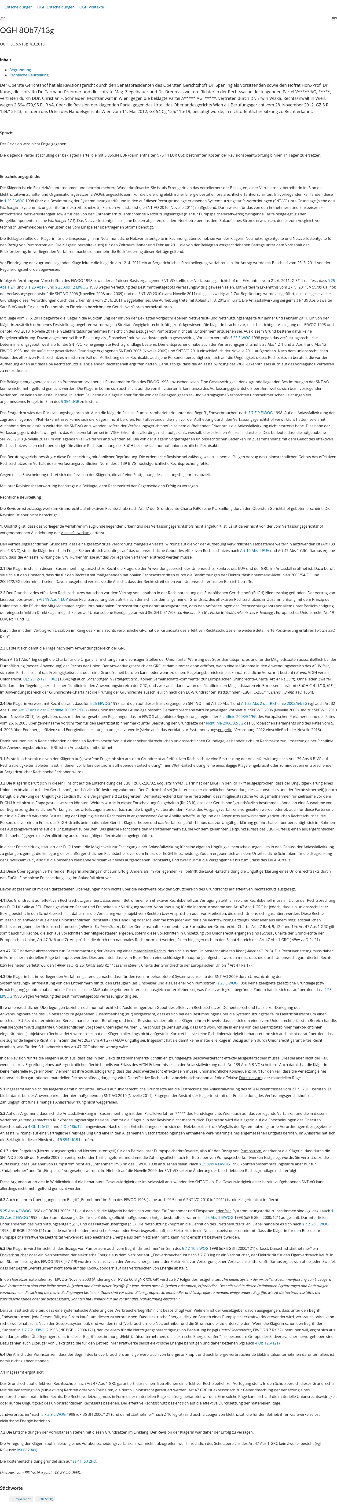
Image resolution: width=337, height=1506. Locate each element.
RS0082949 (26, 1450)
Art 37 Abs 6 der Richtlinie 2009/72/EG (52, 710)
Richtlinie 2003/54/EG (238, 716)
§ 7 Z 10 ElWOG (195, 1248)
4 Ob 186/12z (72, 1126)
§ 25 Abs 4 (38, 287)
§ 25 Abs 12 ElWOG (71, 287)
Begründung (20, 69)
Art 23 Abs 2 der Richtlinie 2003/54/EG (274, 703)
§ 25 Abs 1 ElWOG (217, 1217)
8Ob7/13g (45, 1499)
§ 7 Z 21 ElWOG (35, 1330)
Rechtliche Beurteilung (28, 75)
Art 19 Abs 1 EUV (254, 550)
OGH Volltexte (91, 7)
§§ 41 (77, 1461)
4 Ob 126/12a (39, 1126)
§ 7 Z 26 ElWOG (315, 1224)
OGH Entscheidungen (55, 7)
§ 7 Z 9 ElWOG (261, 412)
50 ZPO (90, 1461)
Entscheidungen (19, 7)
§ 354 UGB (70, 401)
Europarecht (21, 1499)
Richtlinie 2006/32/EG (225, 723)
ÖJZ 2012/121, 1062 (40, 679)
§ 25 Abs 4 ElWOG (214, 1164)
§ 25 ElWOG (14, 200)
